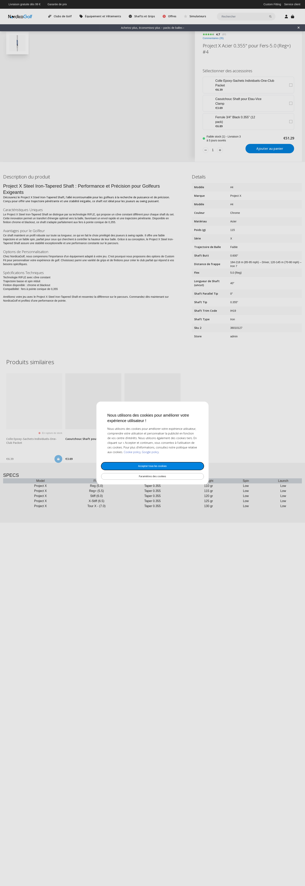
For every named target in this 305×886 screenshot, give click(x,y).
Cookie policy (132, 452)
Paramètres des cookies (152, 476)
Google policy (150, 452)
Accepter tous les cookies (152, 466)
